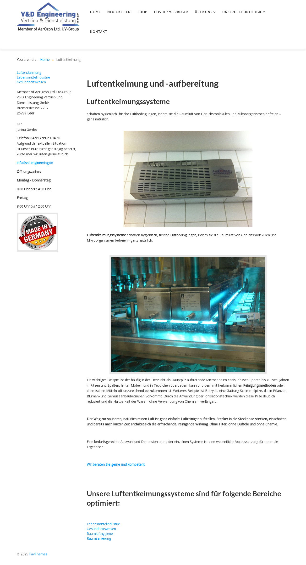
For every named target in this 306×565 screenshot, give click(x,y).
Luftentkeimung (29, 72)
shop (142, 12)
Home (95, 12)
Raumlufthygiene (100, 533)
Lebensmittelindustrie (33, 77)
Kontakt (98, 32)
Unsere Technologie (242, 12)
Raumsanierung (99, 538)
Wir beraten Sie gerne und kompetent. (116, 464)
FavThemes (38, 554)
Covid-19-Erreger (171, 12)
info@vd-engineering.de (35, 162)
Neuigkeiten (119, 12)
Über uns (204, 12)
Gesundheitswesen (31, 82)
